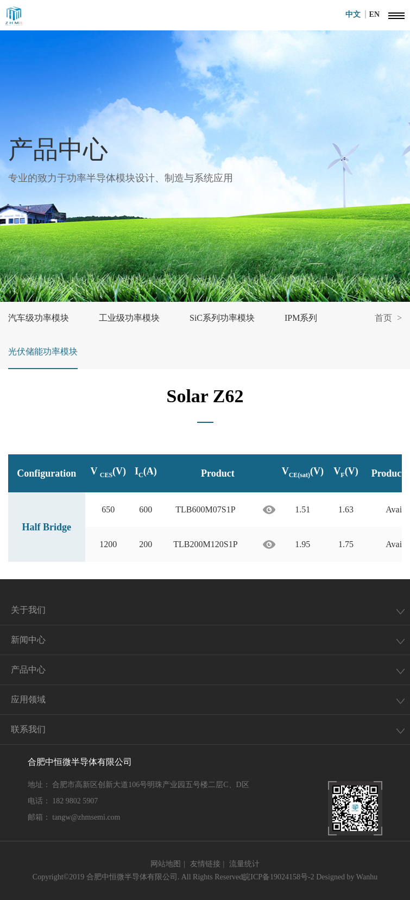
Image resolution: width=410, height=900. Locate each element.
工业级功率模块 (129, 317)
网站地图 (165, 864)
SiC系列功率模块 (222, 317)
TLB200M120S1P (205, 544)
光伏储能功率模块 (43, 351)
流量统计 (244, 864)
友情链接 (205, 864)
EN (374, 14)
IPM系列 (301, 317)
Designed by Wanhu (346, 877)
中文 (355, 14)
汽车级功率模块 (38, 317)
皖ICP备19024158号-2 (278, 877)
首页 (383, 317)
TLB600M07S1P (205, 509)
